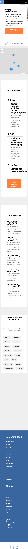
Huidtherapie (9, 506)
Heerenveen (8, 355)
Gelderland (8, 454)
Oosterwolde (8, 364)
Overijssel (8, 469)
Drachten (16, 346)
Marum (14, 359)
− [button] (1, 52)
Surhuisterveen (9, 368)
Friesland (8, 451)
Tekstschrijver (9, 500)
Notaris (7, 494)
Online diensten (10, 512)
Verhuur (8, 503)
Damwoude (16, 341)
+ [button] (1, 49)
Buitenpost (16, 337)
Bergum (7, 337)
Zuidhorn (20, 368)
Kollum (18, 355)
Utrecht (8, 473)
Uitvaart (8, 497)
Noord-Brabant (9, 463)
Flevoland (8, 447)
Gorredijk (7, 350)
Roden (18, 364)
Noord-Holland (9, 466)
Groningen (8, 457)
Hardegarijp (17, 350)
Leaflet (23, 73)
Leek (6, 359)
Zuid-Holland (9, 479)
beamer (8, 509)
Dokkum (7, 346)
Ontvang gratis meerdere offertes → (14, 30)
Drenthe (8, 444)
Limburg (8, 460)
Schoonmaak (9, 491)
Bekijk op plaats (10, 441)
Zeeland (8, 476)
